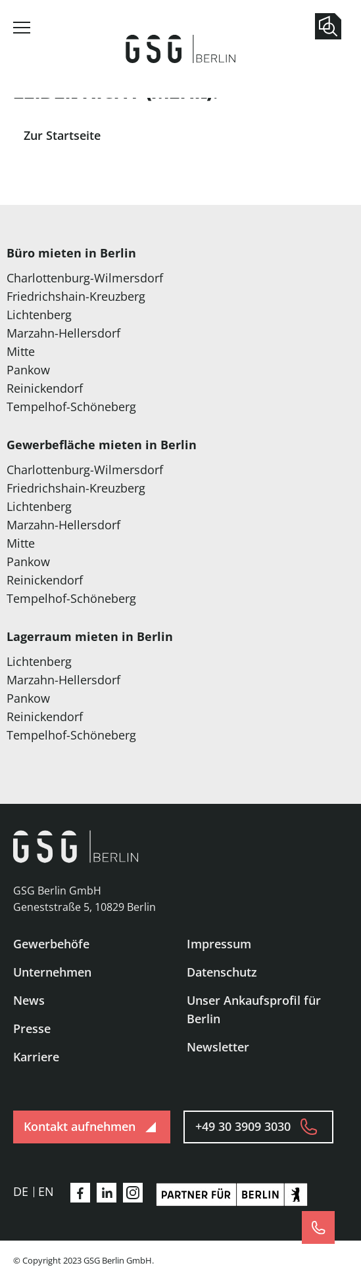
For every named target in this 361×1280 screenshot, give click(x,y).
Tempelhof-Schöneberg (71, 406)
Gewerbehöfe (51, 944)
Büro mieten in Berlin (71, 253)
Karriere (36, 1057)
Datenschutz (222, 972)
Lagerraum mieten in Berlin (90, 636)
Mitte (21, 351)
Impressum (219, 944)
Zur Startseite (62, 135)
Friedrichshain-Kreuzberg (76, 296)
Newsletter (218, 1047)
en (46, 1191)
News (29, 1000)
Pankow (28, 370)
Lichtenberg (39, 314)
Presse (32, 1028)
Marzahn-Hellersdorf (63, 333)
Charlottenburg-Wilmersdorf (85, 278)
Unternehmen (52, 972)
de (20, 1191)
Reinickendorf (45, 388)
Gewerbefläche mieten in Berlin (102, 444)
